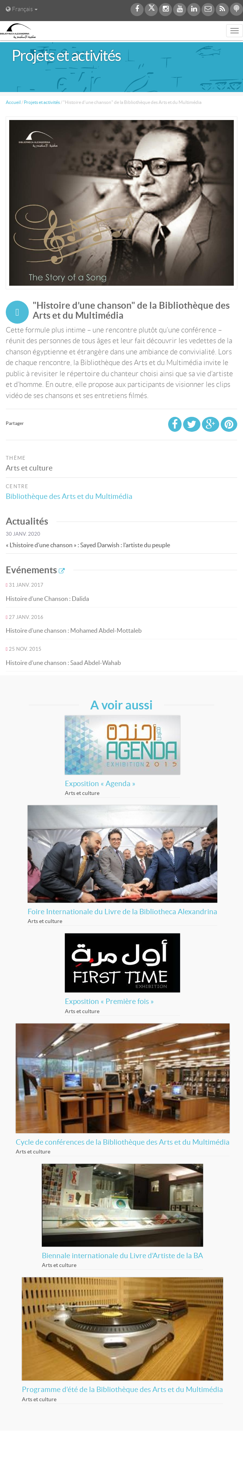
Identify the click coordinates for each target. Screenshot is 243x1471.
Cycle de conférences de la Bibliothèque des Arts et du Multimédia (123, 1142)
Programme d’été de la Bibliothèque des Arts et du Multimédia (122, 1389)
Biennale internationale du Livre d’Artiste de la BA (122, 1256)
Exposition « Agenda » (100, 784)
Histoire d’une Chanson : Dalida (47, 598)
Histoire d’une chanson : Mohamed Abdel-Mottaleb (74, 630)
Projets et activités (42, 102)
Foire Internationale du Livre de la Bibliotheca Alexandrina (122, 912)
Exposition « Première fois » (109, 1001)
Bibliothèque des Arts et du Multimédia (72, 496)
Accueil (13, 102)
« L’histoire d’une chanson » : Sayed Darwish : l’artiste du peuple (88, 545)
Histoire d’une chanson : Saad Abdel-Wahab (63, 662)
